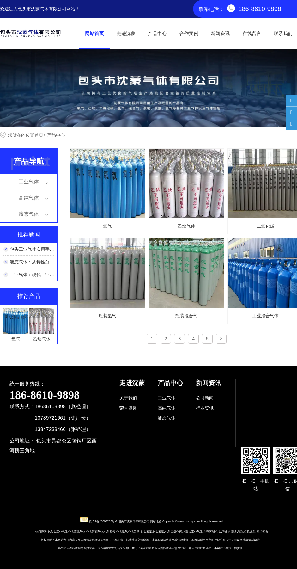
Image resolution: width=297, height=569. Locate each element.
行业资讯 (205, 408)
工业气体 (29, 181)
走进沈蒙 (126, 33)
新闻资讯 (220, 33)
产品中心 (157, 33)
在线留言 (251, 33)
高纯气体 (29, 198)
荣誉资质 (128, 408)
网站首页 (94, 33)
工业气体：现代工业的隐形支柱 (41, 274)
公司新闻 (205, 397)
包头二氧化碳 (173, 531)
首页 (38, 135)
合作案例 (188, 33)
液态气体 (29, 214)
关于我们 (128, 397)
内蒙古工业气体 (193, 531)
